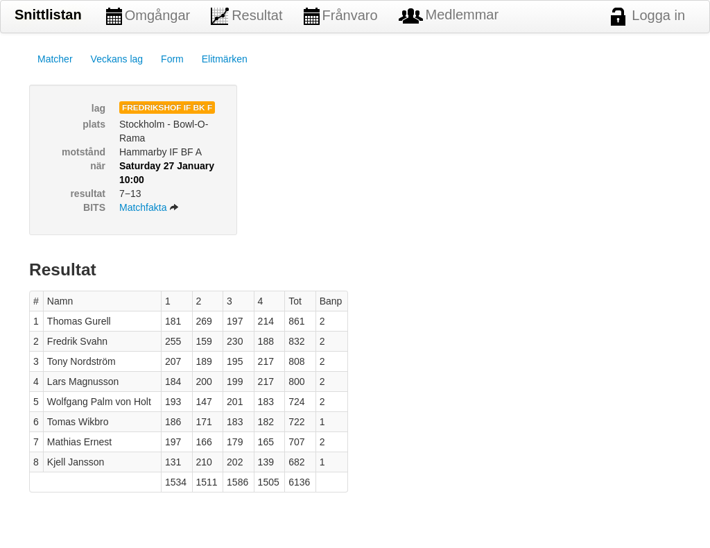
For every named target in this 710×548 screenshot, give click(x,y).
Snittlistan (48, 14)
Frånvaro (341, 16)
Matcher (55, 59)
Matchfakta (149, 207)
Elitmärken (225, 59)
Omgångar (148, 16)
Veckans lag (117, 59)
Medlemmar (449, 15)
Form (172, 59)
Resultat (246, 16)
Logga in (648, 17)
